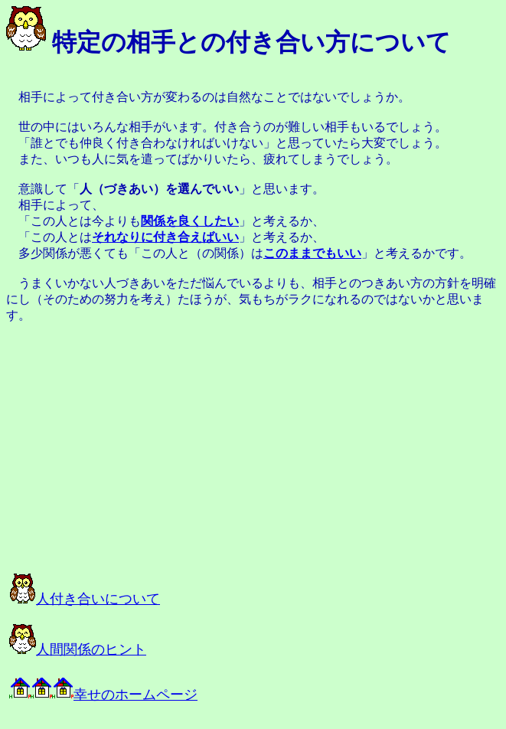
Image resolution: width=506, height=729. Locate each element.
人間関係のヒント (77, 649)
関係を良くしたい (190, 220)
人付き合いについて (84, 598)
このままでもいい (312, 253)
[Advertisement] (177, 448)
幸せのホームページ (103, 694)
